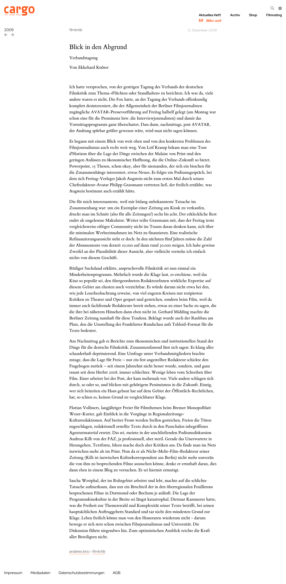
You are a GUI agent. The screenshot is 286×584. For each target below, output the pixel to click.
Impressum (13, 573)
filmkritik (75, 30)
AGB (116, 573)
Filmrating (274, 15)
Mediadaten (40, 573)
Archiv (235, 15)
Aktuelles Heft (210, 18)
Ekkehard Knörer (93, 67)
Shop (253, 15)
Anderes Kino (79, 551)
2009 (9, 30)
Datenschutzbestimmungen (81, 573)
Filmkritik (99, 551)
